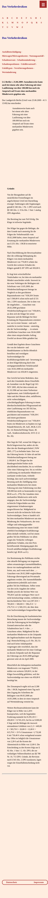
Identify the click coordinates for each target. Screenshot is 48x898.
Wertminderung (9, 72)
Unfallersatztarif (28, 64)
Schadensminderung (26, 60)
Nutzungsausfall (36, 56)
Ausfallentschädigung (11, 52)
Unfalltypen (7, 68)
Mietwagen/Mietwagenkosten (15, 56)
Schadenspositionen (10, 64)
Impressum (39, 882)
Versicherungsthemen (23, 68)
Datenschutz (11, 882)
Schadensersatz (8, 60)
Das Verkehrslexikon (14, 6)
